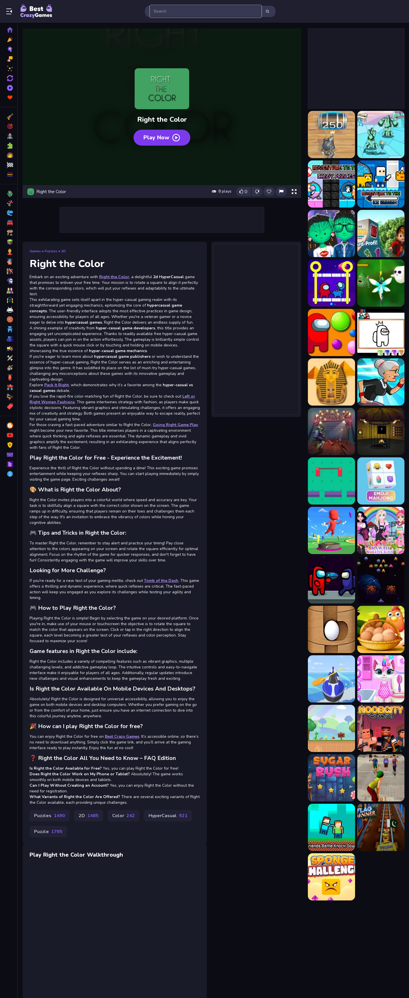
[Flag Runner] (380, 827)
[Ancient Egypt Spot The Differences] (331, 382)
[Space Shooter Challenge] (380, 580)
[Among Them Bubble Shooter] (331, 332)
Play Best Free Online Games (36, 11)
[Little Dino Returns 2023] (331, 728)
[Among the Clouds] (380, 283)
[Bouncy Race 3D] (331, 530)
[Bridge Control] (331, 481)
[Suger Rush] (331, 777)
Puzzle (48, 831)
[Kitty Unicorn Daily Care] (380, 678)
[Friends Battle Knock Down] (331, 827)
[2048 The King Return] (331, 134)
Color (123, 815)
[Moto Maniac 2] (331, 431)
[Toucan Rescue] (380, 431)
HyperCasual (168, 815)
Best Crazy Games (122, 736)
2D (63, 251)
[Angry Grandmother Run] (380, 382)
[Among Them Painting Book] (380, 332)
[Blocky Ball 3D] (331, 629)
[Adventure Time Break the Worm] (380, 134)
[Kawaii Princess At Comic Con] (380, 530)
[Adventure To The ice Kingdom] (380, 184)
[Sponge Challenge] (331, 876)
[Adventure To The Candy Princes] (331, 184)
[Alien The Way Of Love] (331, 233)
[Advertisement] (256, 328)
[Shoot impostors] (331, 580)
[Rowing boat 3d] (331, 678)
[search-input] (205, 11)
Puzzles (51, 251)
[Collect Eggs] (380, 629)
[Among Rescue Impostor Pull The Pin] (331, 283)
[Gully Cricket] (380, 777)
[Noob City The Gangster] (380, 728)
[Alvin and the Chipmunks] (380, 233)
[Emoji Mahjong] (380, 481)
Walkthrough (105, 855)
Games (35, 251)
